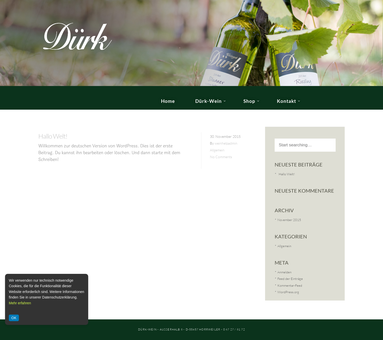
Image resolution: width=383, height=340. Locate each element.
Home (168, 101)
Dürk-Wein (208, 101)
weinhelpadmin (226, 143)
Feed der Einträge (290, 279)
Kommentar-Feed (289, 285)
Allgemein (217, 150)
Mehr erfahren (20, 303)
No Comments (221, 157)
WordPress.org (288, 292)
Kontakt (286, 101)
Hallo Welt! (52, 136)
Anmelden (284, 272)
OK (13, 318)
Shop (249, 101)
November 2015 (289, 220)
